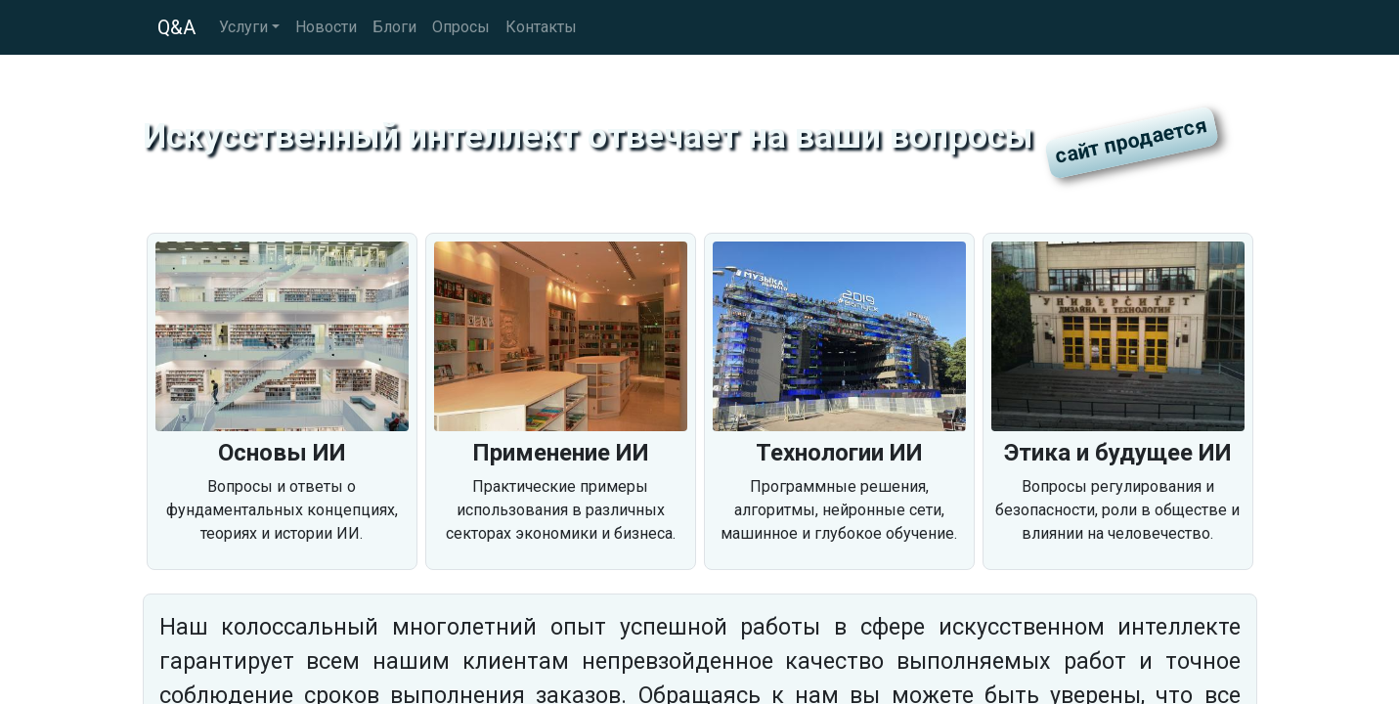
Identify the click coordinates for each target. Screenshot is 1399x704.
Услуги (243, 27)
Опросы (461, 27)
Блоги (394, 27)
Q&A (176, 27)
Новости (326, 27)
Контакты (541, 27)
